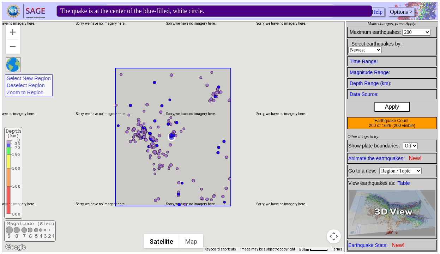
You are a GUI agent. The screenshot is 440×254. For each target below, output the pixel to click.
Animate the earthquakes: (385, 158)
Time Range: (364, 61)
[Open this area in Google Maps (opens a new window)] (15, 247)
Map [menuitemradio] (191, 241)
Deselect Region (26, 85)
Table (404, 183)
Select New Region (29, 78)
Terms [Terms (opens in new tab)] (337, 249)
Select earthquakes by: (376, 44)
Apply (392, 107)
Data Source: (364, 94)
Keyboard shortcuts (220, 249)
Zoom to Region (25, 92)
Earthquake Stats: (376, 245)
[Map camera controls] (334, 236)
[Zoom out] (13, 47)
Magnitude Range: (370, 72)
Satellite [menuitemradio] (161, 241)
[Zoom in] (13, 32)
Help (377, 12)
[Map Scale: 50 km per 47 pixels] (313, 249)
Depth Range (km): (370, 83)
